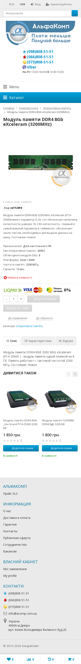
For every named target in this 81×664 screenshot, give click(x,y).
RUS (11, 4)
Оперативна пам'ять (29, 326)
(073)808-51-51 (40, 61)
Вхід (35, 4)
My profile (10, 576)
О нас (7, 511)
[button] (68, 374)
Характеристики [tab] (38, 341)
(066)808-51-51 (40, 56)
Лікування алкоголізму (55, 646)
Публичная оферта (16, 538)
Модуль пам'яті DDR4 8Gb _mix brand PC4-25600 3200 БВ (20, 424)
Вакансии (10, 551)
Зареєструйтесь (59, 4)
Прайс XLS (10, 494)
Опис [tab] (12, 341)
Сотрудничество (15, 545)
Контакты (10, 531)
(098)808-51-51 (40, 51)
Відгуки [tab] (66, 341)
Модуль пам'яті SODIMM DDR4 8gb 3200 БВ (58, 422)
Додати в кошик (20, 448)
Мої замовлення (15, 569)
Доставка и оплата (16, 518)
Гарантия (10, 524)
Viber (32, 67)
